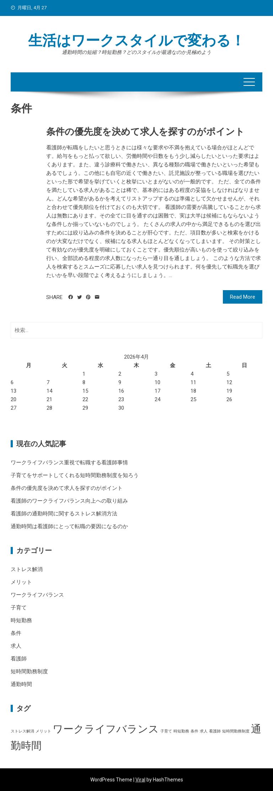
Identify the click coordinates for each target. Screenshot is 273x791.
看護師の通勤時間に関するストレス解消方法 (64, 513)
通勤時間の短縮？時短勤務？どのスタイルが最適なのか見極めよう (136, 52)
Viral (140, 779)
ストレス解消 (27, 569)
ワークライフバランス (37, 595)
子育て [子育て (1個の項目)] (166, 731)
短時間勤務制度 (29, 671)
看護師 (19, 659)
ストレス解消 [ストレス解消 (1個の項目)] (22, 731)
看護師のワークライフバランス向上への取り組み (69, 501)
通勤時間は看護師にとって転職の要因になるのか (69, 526)
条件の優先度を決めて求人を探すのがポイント (145, 131)
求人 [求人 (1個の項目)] (204, 731)
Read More (242, 297)
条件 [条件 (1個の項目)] (194, 731)
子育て (19, 607)
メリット (21, 582)
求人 (16, 646)
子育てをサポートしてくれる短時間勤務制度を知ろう (75, 475)
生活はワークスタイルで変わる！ (136, 40)
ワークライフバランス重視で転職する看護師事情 (69, 462)
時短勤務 (21, 620)
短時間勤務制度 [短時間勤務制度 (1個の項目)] (236, 731)
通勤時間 (21, 684)
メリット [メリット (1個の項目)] (43, 731)
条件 (16, 633)
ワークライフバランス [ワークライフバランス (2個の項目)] (106, 729)
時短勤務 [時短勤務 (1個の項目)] (181, 731)
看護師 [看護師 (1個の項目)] (215, 731)
